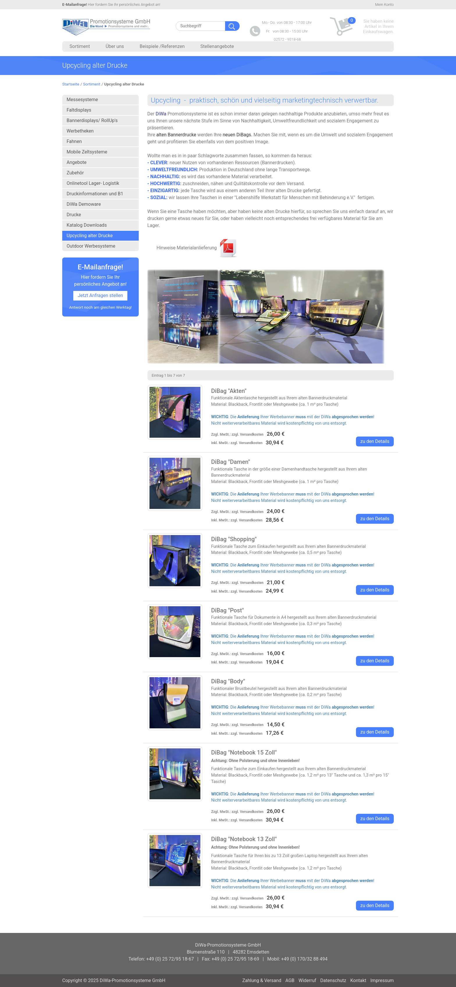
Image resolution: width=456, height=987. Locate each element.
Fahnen (74, 141)
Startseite (70, 84)
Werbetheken (80, 131)
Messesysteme (82, 99)
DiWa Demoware (84, 204)
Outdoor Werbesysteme (91, 246)
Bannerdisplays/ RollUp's (92, 120)
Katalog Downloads (87, 225)
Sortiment (91, 84)
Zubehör (75, 173)
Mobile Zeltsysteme (87, 152)
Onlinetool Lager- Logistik (93, 183)
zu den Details (374, 441)
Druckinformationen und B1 (95, 193)
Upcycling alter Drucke (90, 235)
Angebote (77, 162)
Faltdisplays (79, 110)
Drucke (74, 214)
